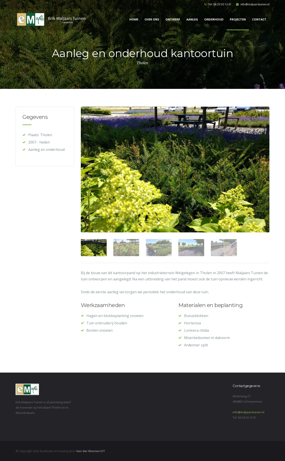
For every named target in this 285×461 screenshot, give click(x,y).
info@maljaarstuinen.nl (252, 4)
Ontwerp (172, 19)
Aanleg (192, 19)
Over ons (152, 19)
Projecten (238, 19)
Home (133, 19)
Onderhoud (214, 19)
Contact (259, 19)
